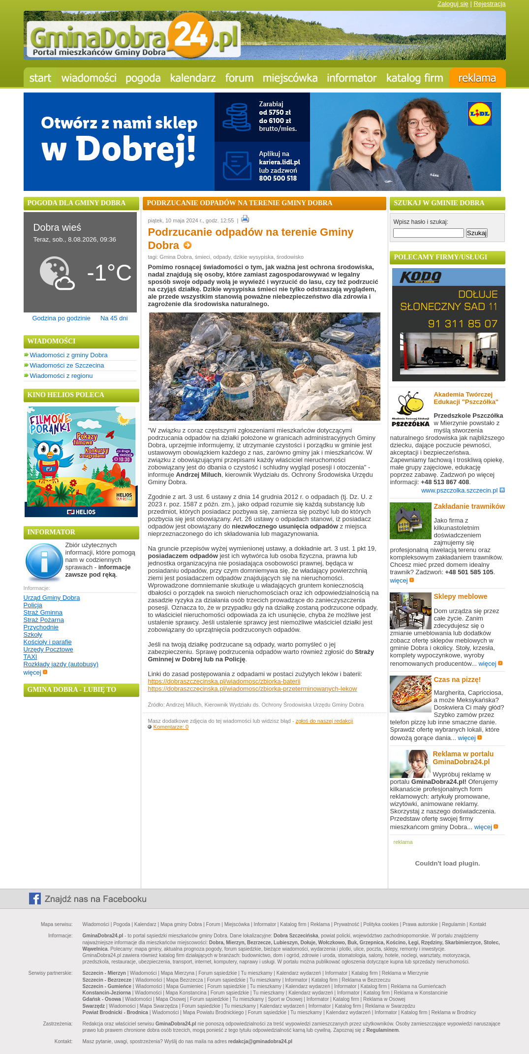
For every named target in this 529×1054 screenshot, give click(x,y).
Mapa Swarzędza (159, 1006)
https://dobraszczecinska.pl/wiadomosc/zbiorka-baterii (224, 681)
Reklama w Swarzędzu (390, 1006)
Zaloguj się (452, 3)
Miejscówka (237, 924)
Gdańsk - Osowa (102, 999)
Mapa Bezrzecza (184, 980)
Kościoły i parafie (48, 642)
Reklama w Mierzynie (405, 973)
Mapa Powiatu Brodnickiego (213, 1012)
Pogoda (121, 924)
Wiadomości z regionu (61, 375)
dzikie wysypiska (254, 257)
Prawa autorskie (420, 924)
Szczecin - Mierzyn (104, 973)
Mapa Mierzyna (177, 973)
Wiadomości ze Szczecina (67, 365)
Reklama (320, 924)
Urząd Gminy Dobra (52, 597)
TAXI (30, 656)
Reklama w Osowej (384, 999)
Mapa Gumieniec (185, 986)
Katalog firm (293, 924)
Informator (265, 924)
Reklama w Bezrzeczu (366, 980)
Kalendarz (145, 924)
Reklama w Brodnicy (453, 1012)
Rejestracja (489, 3)
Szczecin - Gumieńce (107, 986)
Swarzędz (94, 1006)
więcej (36, 672)
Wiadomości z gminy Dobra (69, 355)
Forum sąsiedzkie (217, 973)
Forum (213, 924)
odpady (221, 257)
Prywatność (346, 924)
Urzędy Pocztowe (48, 649)
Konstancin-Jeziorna (107, 992)
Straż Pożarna (44, 619)
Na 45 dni (114, 318)
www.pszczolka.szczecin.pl (463, 490)
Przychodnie (41, 627)
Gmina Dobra (175, 257)
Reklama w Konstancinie (421, 992)
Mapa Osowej (171, 999)
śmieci (202, 257)
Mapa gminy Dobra (181, 924)
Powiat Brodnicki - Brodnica (115, 1012)
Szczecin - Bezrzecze (107, 980)
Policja (33, 605)
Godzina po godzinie (61, 318)
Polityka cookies (381, 924)
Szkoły (33, 634)
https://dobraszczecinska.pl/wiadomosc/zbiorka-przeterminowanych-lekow (252, 688)
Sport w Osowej (285, 999)
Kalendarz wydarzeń (299, 973)
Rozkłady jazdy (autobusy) (61, 664)
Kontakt (477, 924)
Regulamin (454, 924)
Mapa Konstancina (186, 992)
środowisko (290, 257)
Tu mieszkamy (257, 973)
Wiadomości (96, 924)
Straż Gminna (43, 612)
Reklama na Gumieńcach (418, 986)
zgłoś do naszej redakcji (324, 721)
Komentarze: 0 (171, 727)
